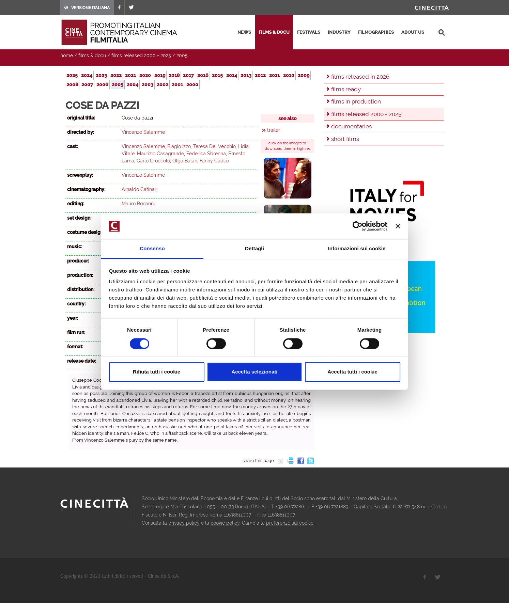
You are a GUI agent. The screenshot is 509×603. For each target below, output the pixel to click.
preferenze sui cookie (289, 523)
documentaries (351, 126)
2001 (177, 84)
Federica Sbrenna (206, 153)
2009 (303, 75)
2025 (72, 75)
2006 (102, 84)
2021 (130, 75)
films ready (346, 89)
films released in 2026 (360, 76)
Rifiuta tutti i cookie (156, 372)
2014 (231, 75)
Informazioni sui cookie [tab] (357, 249)
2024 (86, 75)
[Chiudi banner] (398, 226)
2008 (72, 84)
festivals (308, 32)
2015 (217, 75)
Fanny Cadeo (214, 160)
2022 (116, 75)
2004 (132, 84)
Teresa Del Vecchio (214, 146)
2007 (87, 84)
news (244, 32)
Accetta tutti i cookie (352, 372)
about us (412, 32)
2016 (203, 75)
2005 (182, 55)
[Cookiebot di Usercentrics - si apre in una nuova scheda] (357, 226)
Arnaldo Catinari (139, 189)
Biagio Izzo (179, 146)
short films (345, 139)
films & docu (274, 32)
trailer (273, 130)
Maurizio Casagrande (160, 153)
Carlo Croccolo (153, 160)
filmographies (376, 32)
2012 (260, 75)
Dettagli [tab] (254, 249)
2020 (145, 75)
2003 (147, 84)
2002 (162, 84)
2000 (192, 84)
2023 (101, 75)
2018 (174, 75)
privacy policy (184, 523)
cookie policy (225, 523)
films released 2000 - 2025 (141, 55)
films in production (356, 101)
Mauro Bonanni (138, 203)
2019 (159, 75)
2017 (188, 75)
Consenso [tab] (152, 249)
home (66, 55)
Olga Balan (184, 160)
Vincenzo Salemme (143, 132)
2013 (246, 75)
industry (339, 32)
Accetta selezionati (254, 372)
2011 (274, 75)
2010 (288, 75)
